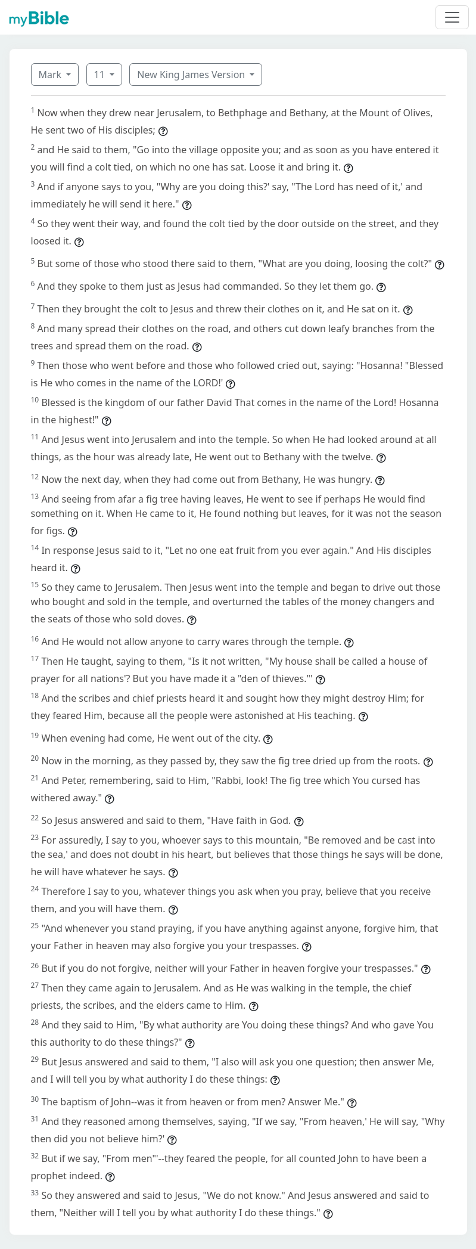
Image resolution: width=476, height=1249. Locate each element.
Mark (51, 74)
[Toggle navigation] (452, 17)
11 (100, 74)
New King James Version (192, 74)
